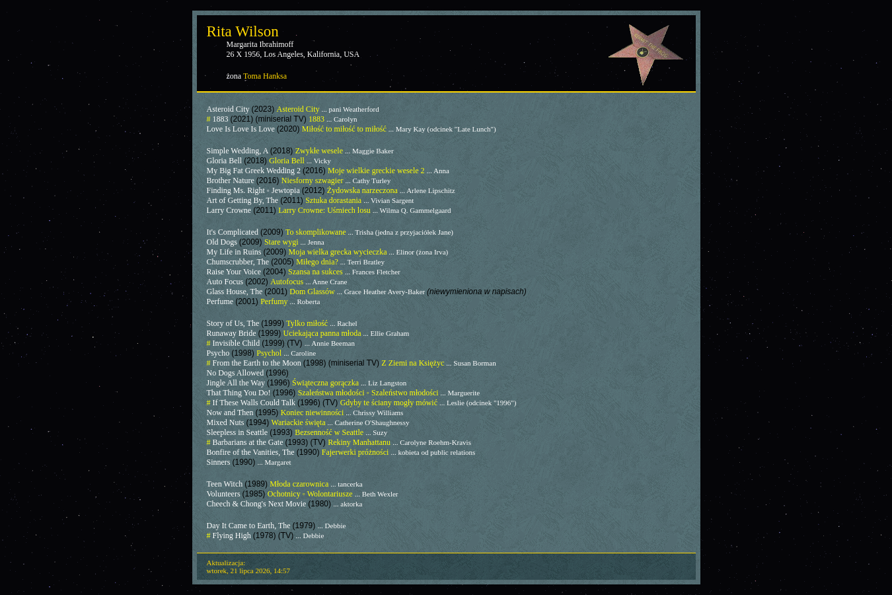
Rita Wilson (243, 31)
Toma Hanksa (265, 76)
